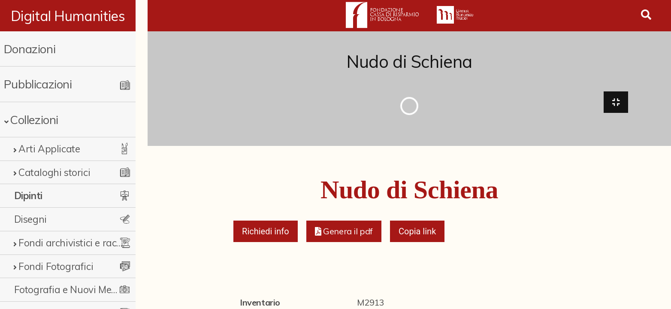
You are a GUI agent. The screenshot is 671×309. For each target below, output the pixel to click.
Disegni (30, 219)
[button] (343, 232)
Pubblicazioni (38, 83)
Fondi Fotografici (55, 266)
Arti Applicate (49, 148)
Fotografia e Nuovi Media (69, 289)
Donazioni (29, 48)
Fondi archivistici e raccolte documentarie (75, 242)
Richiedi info (265, 232)
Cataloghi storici (54, 172)
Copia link (417, 232)
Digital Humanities (74, 15)
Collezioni (34, 119)
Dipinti (28, 195)
